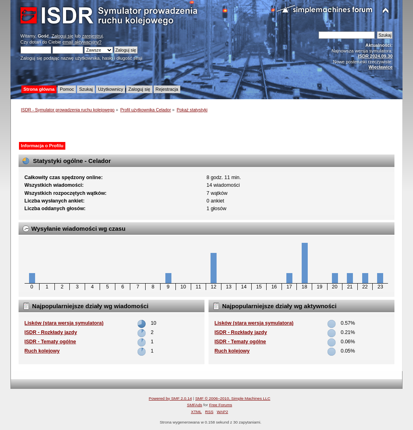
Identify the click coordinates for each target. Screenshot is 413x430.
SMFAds (194, 405)
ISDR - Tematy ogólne (50, 341)
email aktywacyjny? (82, 42)
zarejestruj (92, 35)
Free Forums (220, 405)
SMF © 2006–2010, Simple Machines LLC (232, 398)
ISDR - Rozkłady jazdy (51, 332)
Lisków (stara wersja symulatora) (64, 323)
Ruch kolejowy (42, 351)
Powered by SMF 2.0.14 (170, 398)
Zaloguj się (62, 35)
